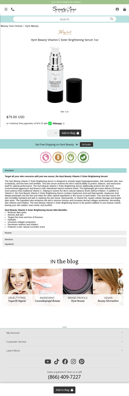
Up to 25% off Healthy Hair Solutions (66, 2)
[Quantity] (53, 133)
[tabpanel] (64, 199)
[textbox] (65, 19)
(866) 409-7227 (64, 377)
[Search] (111, 18)
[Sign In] (116, 9)
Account (13, 333)
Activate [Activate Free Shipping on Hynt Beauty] (86, 144)
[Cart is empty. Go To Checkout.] (124, 9)
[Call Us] (12, 9)
